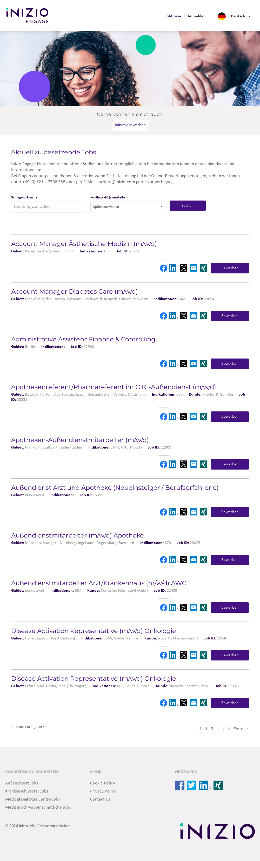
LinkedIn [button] (173, 268)
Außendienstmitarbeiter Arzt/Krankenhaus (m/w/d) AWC (98, 583)
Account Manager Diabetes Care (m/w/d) (74, 291)
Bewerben (229, 268)
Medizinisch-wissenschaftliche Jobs (38, 807)
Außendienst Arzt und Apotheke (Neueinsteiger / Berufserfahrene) (115, 487)
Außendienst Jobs (21, 783)
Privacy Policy (103, 791)
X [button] (183, 268)
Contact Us (100, 799)
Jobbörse (173, 16)
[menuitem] (173, 16)
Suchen (188, 206)
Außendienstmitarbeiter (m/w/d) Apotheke (77, 535)
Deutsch (238, 16)
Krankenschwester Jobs (26, 791)
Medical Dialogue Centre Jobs (32, 799)
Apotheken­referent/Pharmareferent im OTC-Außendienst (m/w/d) (113, 387)
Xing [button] (203, 268)
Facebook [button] (164, 268)
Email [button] (193, 268)
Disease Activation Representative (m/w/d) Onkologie (93, 631)
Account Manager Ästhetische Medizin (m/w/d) (84, 243)
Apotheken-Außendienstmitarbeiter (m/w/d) (80, 440)
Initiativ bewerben (130, 125)
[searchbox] (116, 206)
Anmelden (197, 16)
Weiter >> (241, 729)
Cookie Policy (102, 783)
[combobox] (127, 207)
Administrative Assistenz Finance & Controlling (83, 339)
